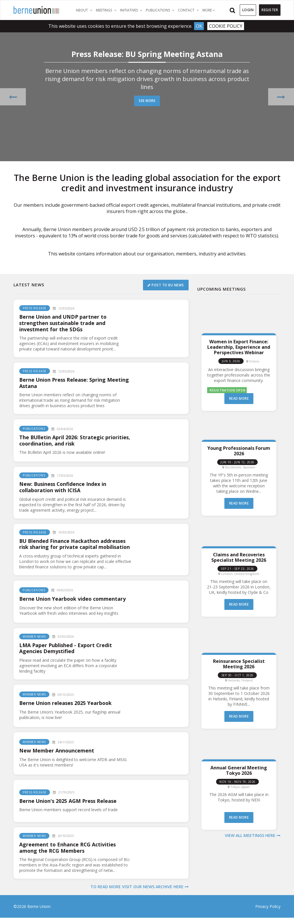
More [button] (208, 10)
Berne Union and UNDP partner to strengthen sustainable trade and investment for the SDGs (63, 322)
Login (248, 9)
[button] (13, 96)
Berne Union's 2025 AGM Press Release (69, 806)
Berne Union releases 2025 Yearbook (66, 709)
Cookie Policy (226, 26)
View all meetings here (253, 835)
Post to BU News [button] (165, 284)
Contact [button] (189, 10)
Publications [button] (161, 10)
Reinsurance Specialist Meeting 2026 (239, 663)
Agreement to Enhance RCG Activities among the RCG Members (68, 853)
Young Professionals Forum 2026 (238, 450)
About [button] (85, 10)
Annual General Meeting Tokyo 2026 (238, 770)
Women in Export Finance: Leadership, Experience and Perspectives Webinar (238, 347)
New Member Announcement (56, 756)
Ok (199, 26)
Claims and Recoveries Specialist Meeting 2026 (238, 557)
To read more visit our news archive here (139, 893)
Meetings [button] (107, 10)
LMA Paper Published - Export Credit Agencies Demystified (66, 654)
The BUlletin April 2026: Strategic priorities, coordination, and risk (75, 440)
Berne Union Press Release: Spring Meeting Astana (75, 382)
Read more (239, 398)
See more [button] (147, 100)
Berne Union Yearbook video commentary (73, 604)
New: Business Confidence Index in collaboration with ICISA (63, 487)
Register (270, 9)
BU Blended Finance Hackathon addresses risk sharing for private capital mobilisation (73, 547)
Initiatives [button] (132, 10)
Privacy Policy (268, 912)
